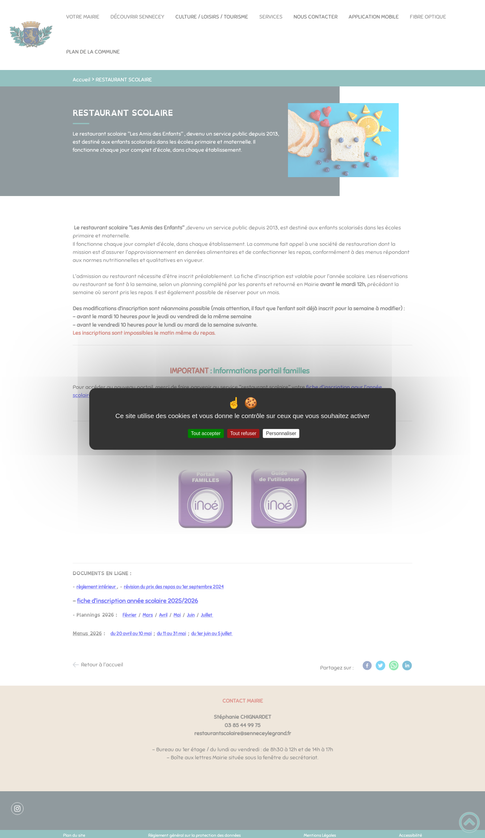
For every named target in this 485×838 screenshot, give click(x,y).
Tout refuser (243, 433)
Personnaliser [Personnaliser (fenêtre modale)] (281, 433)
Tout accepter (206, 433)
